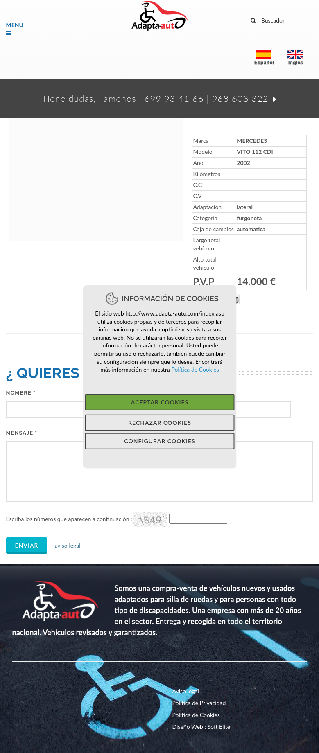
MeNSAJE (22, 433)
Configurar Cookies (159, 440)
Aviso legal (185, 691)
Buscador (268, 19)
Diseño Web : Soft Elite (201, 726)
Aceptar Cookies (159, 401)
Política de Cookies (194, 369)
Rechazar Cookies (159, 422)
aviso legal (65, 545)
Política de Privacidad (199, 702)
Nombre (21, 393)
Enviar (26, 545)
